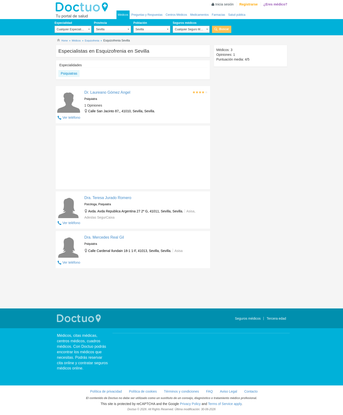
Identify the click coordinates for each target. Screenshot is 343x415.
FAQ (209, 391)
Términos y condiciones (181, 391)
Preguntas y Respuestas (147, 14)
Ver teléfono (71, 117)
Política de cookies (143, 391)
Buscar (224, 29)
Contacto (250, 391)
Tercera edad (276, 318)
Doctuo (83, 7)
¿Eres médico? (275, 4)
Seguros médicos (185, 22)
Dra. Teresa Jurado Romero (107, 198)
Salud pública (236, 14)
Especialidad (63, 22)
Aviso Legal (228, 391)
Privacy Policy (190, 404)
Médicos (123, 14)
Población (140, 22)
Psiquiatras (69, 73)
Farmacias (218, 14)
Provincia (100, 22)
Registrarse (248, 4)
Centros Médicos (176, 14)
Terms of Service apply (225, 404)
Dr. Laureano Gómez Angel (107, 92)
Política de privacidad (106, 391)
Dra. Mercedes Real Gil (104, 237)
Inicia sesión (224, 4)
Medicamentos (199, 14)
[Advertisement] (92, 156)
